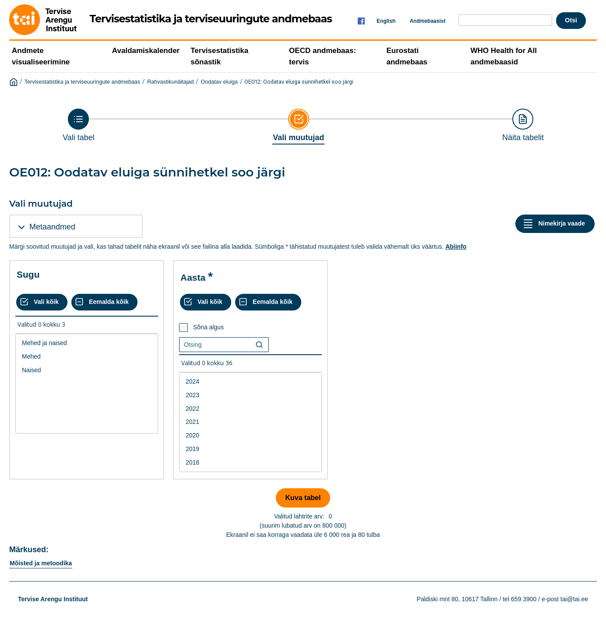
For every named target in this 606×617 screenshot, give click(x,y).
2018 (250, 462)
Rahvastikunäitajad (170, 82)
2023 (250, 395)
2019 (250, 449)
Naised (86, 370)
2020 (250, 435)
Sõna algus (208, 327)
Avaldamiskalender (146, 50)
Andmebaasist (427, 21)
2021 (250, 422)
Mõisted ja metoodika (41, 563)
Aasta (192, 277)
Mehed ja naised (86, 343)
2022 (250, 409)
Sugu (28, 274)
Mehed (86, 356)
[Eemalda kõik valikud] (104, 302)
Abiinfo (455, 246)
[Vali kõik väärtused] (41, 302)
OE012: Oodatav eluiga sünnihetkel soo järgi (298, 81)
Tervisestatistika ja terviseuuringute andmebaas (83, 82)
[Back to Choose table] (78, 125)
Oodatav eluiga (219, 82)
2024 (250, 381)
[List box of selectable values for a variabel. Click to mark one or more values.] (86, 384)
